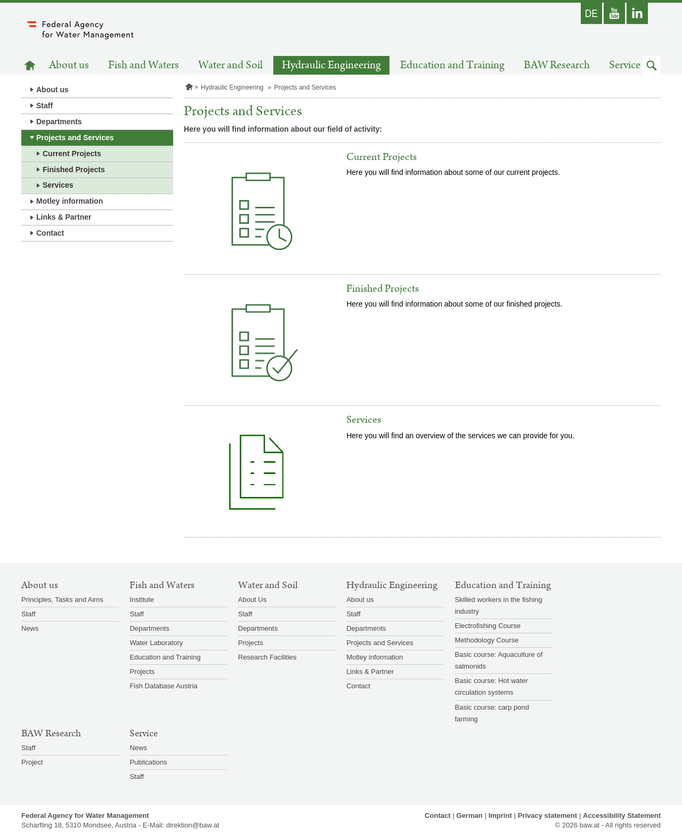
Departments (59, 121)
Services (58, 185)
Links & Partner (63, 217)
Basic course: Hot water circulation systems (491, 686)
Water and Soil (230, 65)
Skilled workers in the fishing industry (498, 605)
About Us (252, 600)
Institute (141, 600)
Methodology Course (487, 640)
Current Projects (72, 153)
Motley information (69, 201)
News (30, 628)
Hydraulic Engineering (331, 65)
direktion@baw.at (193, 825)
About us (69, 65)
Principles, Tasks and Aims (62, 600)
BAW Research (557, 65)
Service (624, 65)
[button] (651, 65)
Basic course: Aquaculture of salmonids (499, 660)
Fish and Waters (143, 65)
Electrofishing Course (488, 626)
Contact (50, 233)
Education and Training (452, 65)
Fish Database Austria (163, 686)
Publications (148, 762)
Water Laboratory (156, 643)
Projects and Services (75, 137)
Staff (44, 105)
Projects (142, 672)
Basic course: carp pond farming (492, 713)
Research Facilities (267, 657)
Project (32, 762)
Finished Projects (74, 169)
